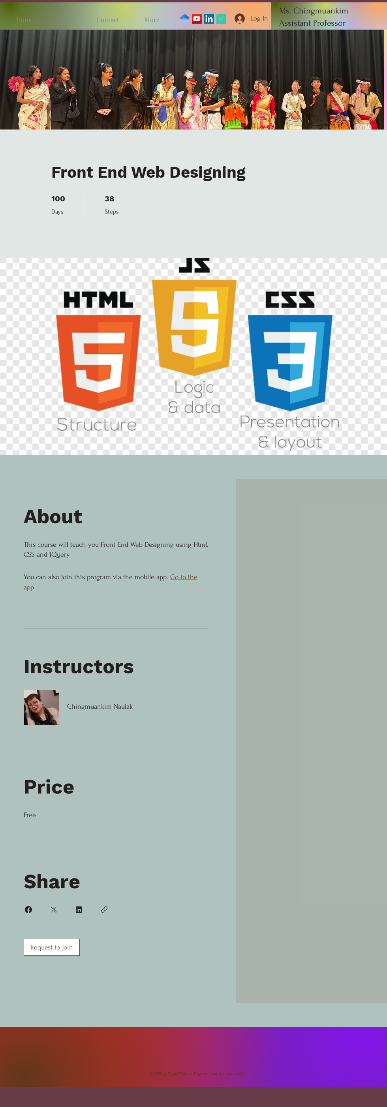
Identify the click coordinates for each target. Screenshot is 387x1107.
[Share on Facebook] (28, 909)
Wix (242, 1074)
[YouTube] (197, 19)
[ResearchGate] (221, 19)
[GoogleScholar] (185, 19)
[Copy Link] (104, 909)
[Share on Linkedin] (79, 909)
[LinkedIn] (209, 19)
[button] (192, 79)
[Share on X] (53, 909)
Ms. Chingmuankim (313, 10)
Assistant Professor (312, 23)
